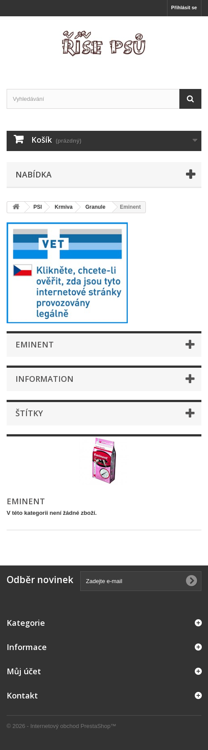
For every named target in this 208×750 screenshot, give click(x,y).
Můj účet (24, 671)
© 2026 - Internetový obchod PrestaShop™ (61, 726)
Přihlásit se (184, 7)
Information (44, 378)
